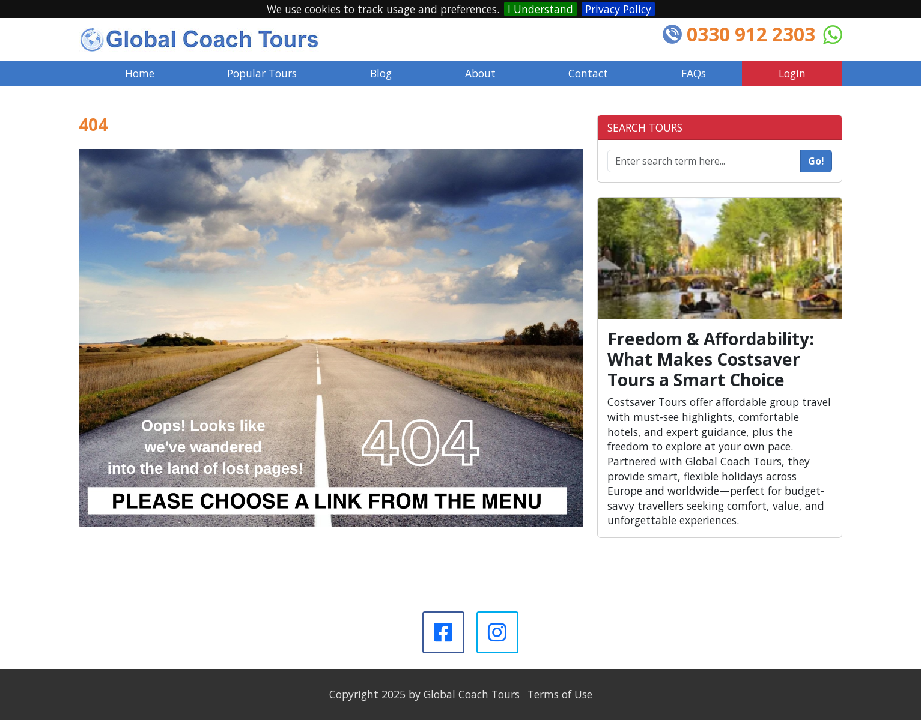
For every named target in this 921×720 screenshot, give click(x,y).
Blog (381, 73)
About (480, 73)
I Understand (540, 9)
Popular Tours (262, 73)
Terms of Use (559, 694)
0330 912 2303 (751, 34)
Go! (816, 161)
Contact (588, 73)
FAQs (693, 73)
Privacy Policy (618, 9)
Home (139, 73)
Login (792, 73)
